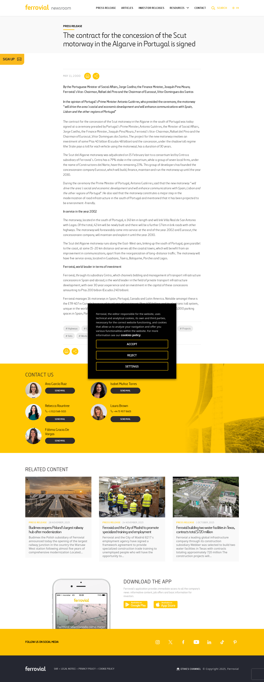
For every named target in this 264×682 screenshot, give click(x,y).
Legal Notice (68, 668)
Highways (72, 328)
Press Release (106, 8)
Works (83, 336)
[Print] (87, 76)
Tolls (69, 336)
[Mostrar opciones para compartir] (96, 76)
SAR (56, 668)
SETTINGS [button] (132, 366)
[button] (219, 8)
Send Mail (60, 390)
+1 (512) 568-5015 (55, 411)
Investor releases (151, 8)
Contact (200, 8)
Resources (177, 8)
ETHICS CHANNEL (188, 668)
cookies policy (131, 335)
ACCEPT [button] (132, 344)
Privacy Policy (87, 668)
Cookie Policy (106, 668)
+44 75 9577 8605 (121, 411)
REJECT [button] (132, 355)
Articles (127, 8)
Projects (185, 328)
